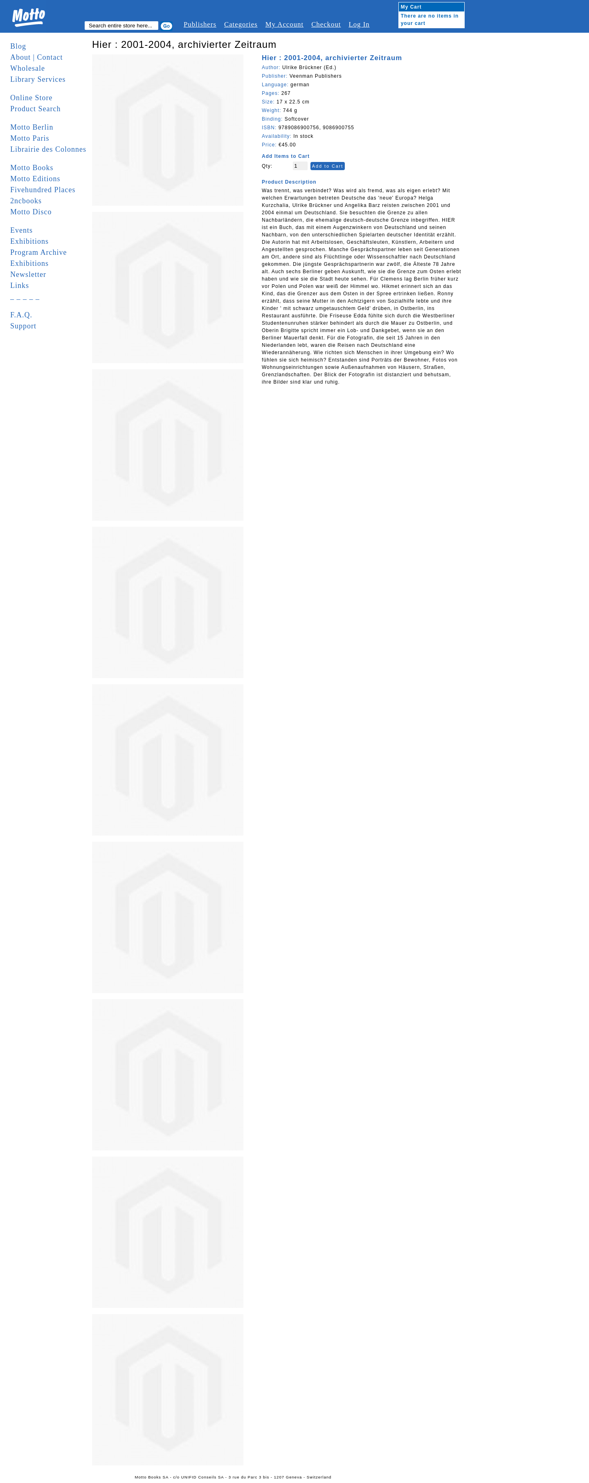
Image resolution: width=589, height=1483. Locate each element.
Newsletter (28, 274)
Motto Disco (31, 212)
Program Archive (38, 252)
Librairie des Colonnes (48, 149)
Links (19, 285)
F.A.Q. (21, 315)
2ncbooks (26, 201)
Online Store (31, 98)
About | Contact (36, 57)
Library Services (37, 79)
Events (21, 230)
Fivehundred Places (42, 190)
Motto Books (32, 168)
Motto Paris (29, 138)
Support (23, 326)
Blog (18, 46)
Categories (241, 24)
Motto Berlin (32, 127)
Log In (358, 24)
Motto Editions (35, 179)
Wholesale (27, 68)
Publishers (200, 24)
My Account (284, 24)
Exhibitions (29, 241)
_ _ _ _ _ (25, 296)
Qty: (267, 166)
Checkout (326, 24)
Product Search (35, 109)
